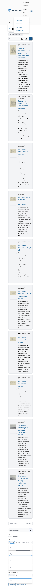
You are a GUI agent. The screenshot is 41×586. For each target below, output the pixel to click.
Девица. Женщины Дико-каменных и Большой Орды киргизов (24, 53)
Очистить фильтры (21, 584)
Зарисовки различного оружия (22, 383)
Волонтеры (19, 30)
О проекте (19, 20)
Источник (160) (14, 536)
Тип (9, 534)
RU (9, 29)
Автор (10, 539)
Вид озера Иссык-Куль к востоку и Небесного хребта (23, 430)
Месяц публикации (13, 572)
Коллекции (26, 6)
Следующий (28, 523)
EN (9, 27)
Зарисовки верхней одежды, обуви (24, 247)
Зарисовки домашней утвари (22, 339)
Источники (26, 2)
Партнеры (19, 27)
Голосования (19, 24)
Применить (12, 584)
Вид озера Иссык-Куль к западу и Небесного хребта (23, 480)
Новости (25, 9)
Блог (24, 12)
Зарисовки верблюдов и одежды (23, 151)
